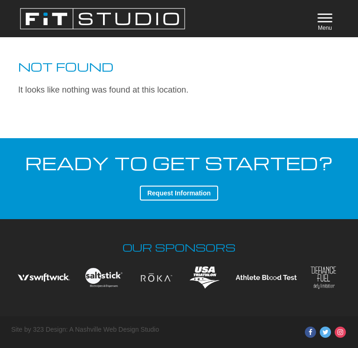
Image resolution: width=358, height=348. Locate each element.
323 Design (49, 329)
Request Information (179, 193)
